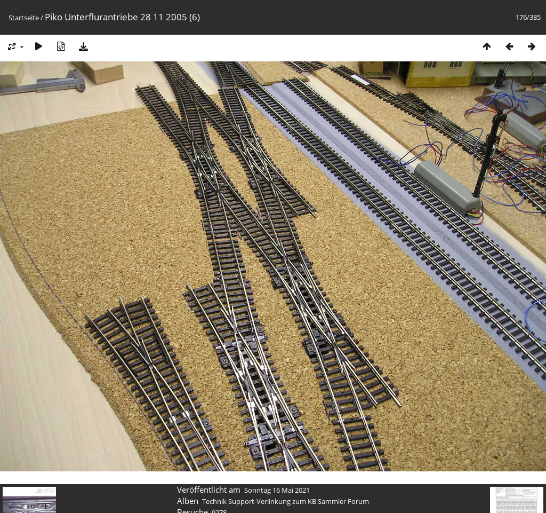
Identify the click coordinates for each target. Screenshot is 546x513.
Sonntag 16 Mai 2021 (277, 490)
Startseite (24, 17)
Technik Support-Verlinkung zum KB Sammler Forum (285, 501)
